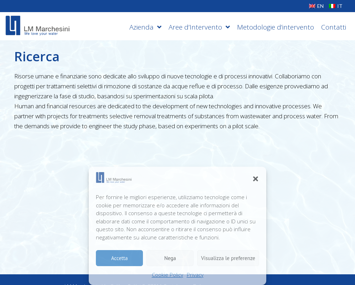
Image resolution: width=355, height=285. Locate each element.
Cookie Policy (167, 274)
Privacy (195, 274)
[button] (255, 178)
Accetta (119, 258)
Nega (170, 258)
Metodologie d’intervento (275, 27)
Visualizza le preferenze (228, 258)
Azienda (145, 27)
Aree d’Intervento (199, 27)
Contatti (333, 27)
